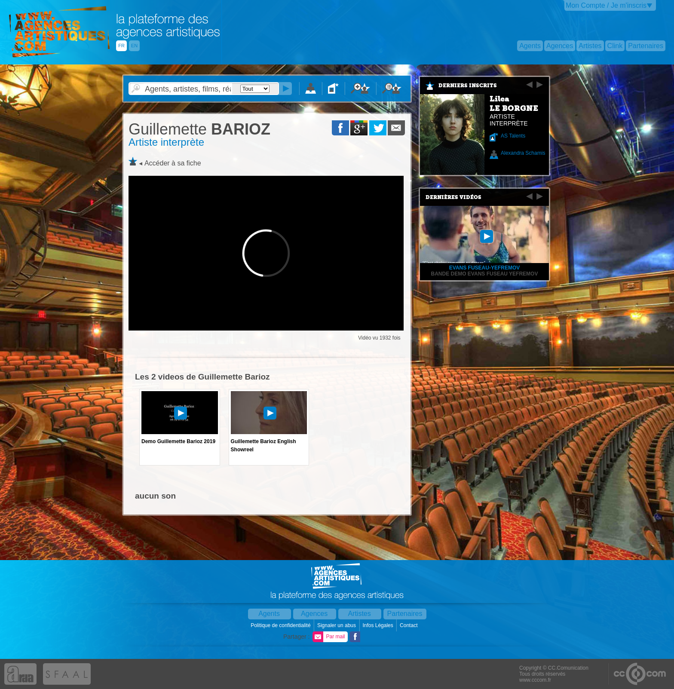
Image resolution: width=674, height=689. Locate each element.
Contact (409, 625)
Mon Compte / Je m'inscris (606, 5)
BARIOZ (199, 129)
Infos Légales (378, 625)
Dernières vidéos (453, 197)
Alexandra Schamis (523, 153)
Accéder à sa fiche (172, 163)
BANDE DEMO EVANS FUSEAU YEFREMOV (484, 274)
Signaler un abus (337, 625)
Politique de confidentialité (281, 625)
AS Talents (513, 136)
